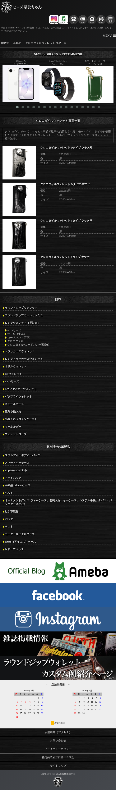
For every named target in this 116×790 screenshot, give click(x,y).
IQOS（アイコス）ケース (20, 541)
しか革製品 (11, 511)
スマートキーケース (17, 462)
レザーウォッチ (14, 549)
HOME (5, 43)
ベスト (9, 526)
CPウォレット (13, 374)
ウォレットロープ (16, 434)
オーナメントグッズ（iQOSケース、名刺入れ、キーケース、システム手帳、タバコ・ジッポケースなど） (58, 502)
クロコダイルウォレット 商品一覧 (46, 43)
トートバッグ (13, 477)
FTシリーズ (12, 381)
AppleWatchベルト (16, 470)
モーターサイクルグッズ (20, 534)
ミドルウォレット (16, 366)
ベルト (9, 493)
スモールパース (14, 404)
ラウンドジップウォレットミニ (24, 315)
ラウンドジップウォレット (21, 307)
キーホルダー (13, 426)
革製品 (17, 43)
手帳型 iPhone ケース (17, 485)
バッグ (9, 519)
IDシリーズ (14, 330)
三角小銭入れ (13, 411)
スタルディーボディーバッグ (22, 455)
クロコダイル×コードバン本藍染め (28, 344)
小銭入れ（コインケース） (21, 419)
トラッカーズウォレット (20, 351)
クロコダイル (15, 341)
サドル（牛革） (16, 334)
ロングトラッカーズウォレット (24, 358)
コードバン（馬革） (19, 337)
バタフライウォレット (18, 396)
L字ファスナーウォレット (21, 389)
